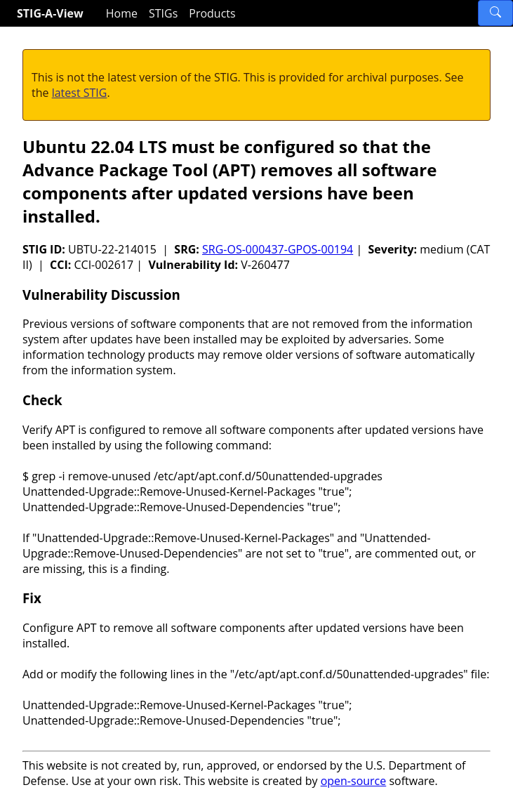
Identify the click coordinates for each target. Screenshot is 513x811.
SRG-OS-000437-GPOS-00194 (277, 249)
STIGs (163, 13)
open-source (354, 781)
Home (122, 13)
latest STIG (79, 92)
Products (212, 13)
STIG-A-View (50, 13)
